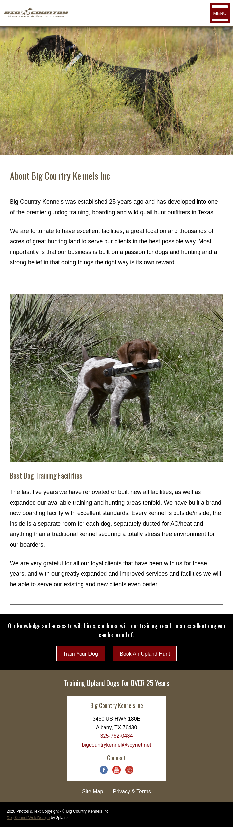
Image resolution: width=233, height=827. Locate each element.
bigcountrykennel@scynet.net (116, 745)
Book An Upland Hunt (145, 654)
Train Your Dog (80, 654)
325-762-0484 (116, 736)
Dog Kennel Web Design (28, 818)
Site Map (92, 791)
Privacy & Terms (132, 791)
